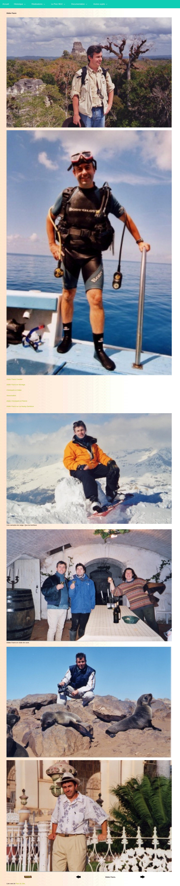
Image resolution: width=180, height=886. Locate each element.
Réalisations (37, 4)
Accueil (5, 4)
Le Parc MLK (57, 4)
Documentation (78, 4)
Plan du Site (20, 884)
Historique (18, 4)
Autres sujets (99, 4)
